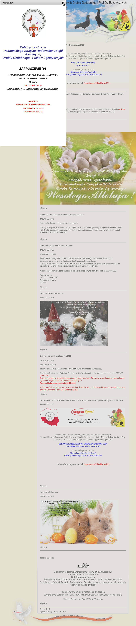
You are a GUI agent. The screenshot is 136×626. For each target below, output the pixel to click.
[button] (63, 3)
